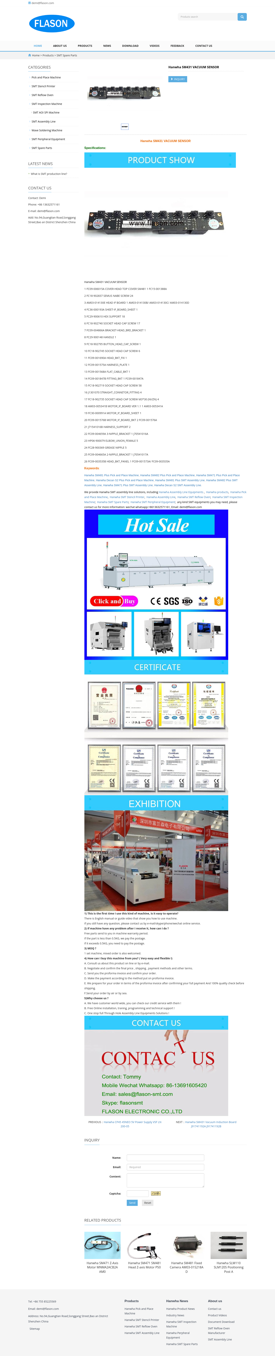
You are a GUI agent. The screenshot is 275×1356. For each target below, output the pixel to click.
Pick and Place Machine (46, 77)
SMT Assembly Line (44, 121)
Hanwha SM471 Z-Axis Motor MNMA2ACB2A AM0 (102, 1267)
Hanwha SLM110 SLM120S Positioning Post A (229, 1267)
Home (38, 46)
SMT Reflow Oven (43, 95)
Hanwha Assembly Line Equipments (181, 492)
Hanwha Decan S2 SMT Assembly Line (177, 485)
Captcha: (115, 1193)
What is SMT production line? (49, 174)
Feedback (177, 46)
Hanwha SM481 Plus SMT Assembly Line (180, 480)
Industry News (175, 1315)
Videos (155, 46)
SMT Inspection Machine (47, 104)
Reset (147, 1203)
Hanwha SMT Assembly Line (142, 1333)
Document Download (221, 1322)
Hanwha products (217, 492)
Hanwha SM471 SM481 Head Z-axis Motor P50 (144, 1265)
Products (85, 46)
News (107, 46)
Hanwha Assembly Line (161, 497)
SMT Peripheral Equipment (48, 139)
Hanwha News (177, 1301)
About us (60, 46)
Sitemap (35, 1329)
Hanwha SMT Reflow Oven (194, 497)
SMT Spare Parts (66, 55)
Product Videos (217, 1315)
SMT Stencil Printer (43, 86)
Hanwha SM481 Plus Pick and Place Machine (111, 475)
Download (130, 46)
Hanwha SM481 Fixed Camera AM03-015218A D (186, 1267)
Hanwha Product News (180, 1309)
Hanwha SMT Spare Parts (112, 502)
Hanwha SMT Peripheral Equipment (153, 502)
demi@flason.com (43, 3)
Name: (116, 1157)
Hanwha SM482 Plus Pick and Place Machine (167, 475)
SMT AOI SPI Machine (46, 112)
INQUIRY (178, 79)
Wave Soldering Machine (47, 130)
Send (132, 1203)
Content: (115, 1176)
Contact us (203, 46)
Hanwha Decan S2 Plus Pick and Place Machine (125, 480)
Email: (117, 1167)
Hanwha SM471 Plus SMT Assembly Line (128, 485)
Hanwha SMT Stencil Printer (127, 497)
